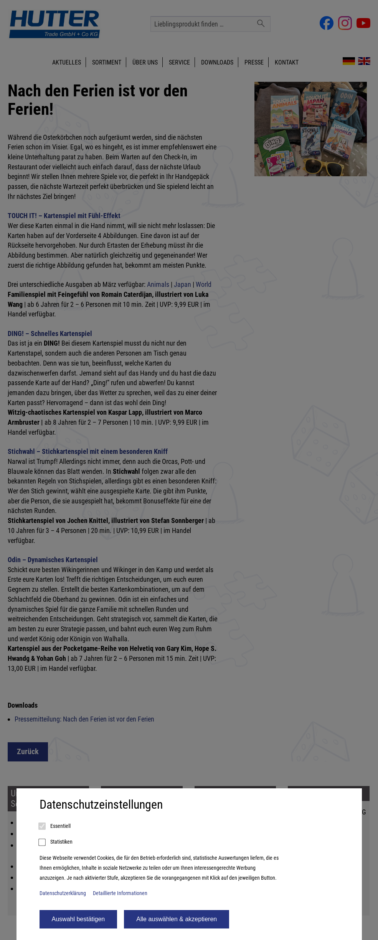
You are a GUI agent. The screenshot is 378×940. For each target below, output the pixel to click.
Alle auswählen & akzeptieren (176, 919)
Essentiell (55, 826)
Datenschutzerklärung (63, 893)
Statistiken (56, 842)
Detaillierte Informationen (120, 893)
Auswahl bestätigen (78, 919)
